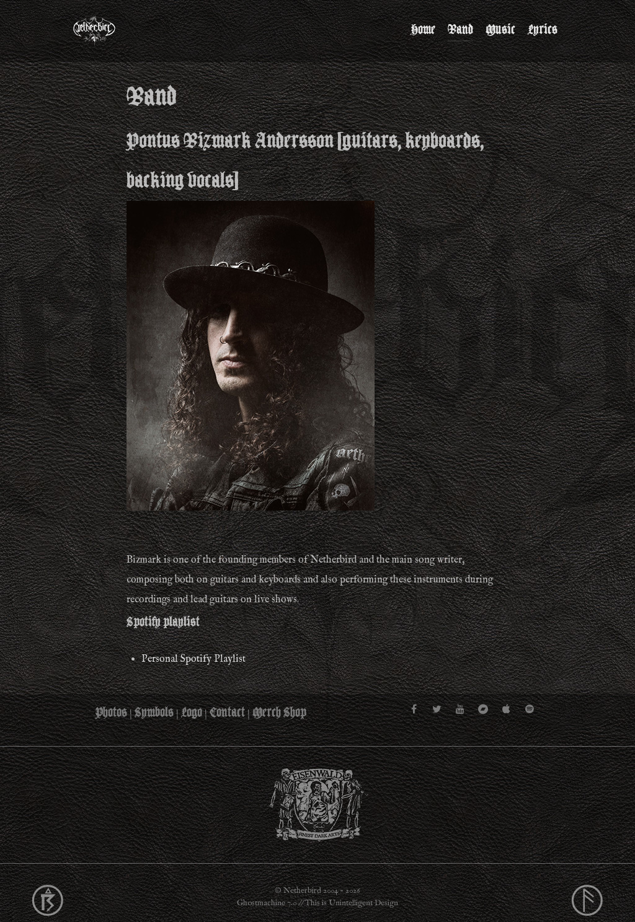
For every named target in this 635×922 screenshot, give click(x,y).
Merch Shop (279, 712)
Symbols (154, 712)
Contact (227, 712)
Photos (111, 712)
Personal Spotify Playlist (193, 659)
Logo (191, 712)
